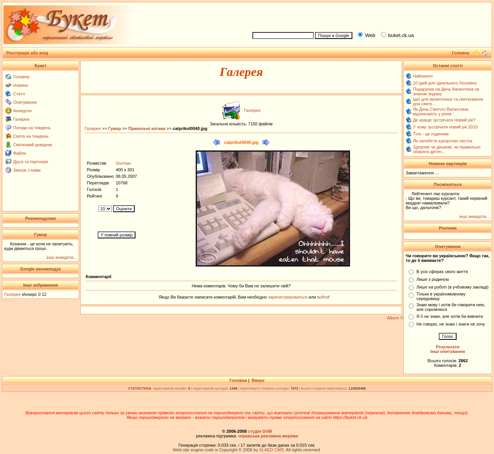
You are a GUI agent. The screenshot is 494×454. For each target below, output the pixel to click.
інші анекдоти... (61, 257)
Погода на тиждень (32, 127)
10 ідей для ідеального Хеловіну (445, 83)
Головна (21, 76)
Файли (19, 153)
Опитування (25, 102)
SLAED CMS (271, 449)
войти (322, 297)
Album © (395, 318)
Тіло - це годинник (430, 134)
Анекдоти (22, 110)
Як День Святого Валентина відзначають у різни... (440, 111)
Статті (19, 93)
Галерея (21, 119)
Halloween (423, 76)
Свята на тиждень (31, 136)
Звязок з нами (27, 170)
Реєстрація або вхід (27, 53)
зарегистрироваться (288, 297)
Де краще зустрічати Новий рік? (444, 120)
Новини (20, 85)
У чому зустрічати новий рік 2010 (445, 127)
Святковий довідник (32, 144)
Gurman (123, 163)
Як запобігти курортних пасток (442, 140)
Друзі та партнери (30, 161)
